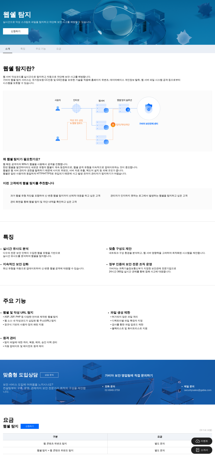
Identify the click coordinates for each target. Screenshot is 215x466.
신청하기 (15, 31)
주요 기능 (41, 48)
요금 (58, 48)
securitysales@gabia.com (197, 390)
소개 (7, 48)
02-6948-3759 (112, 390)
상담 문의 (49, 375)
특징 (22, 48)
